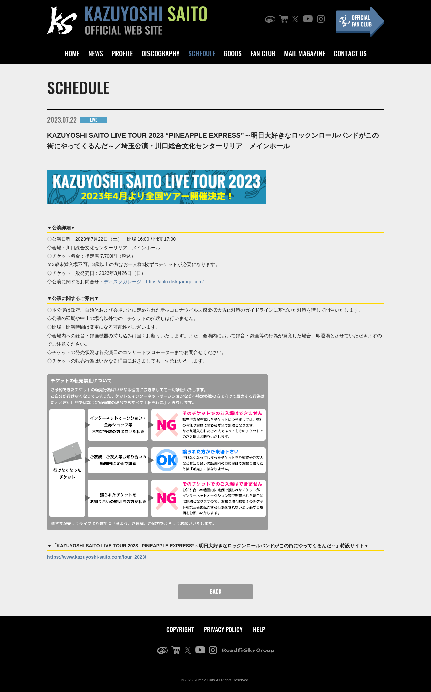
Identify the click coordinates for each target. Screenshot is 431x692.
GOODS (233, 53)
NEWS (95, 53)
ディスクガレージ (122, 281)
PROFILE (122, 53)
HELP (259, 629)
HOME (72, 53)
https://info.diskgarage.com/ (175, 281)
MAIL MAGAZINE (304, 53)
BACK (216, 591)
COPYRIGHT (180, 629)
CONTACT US (350, 53)
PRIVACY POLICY (223, 629)
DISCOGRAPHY (160, 53)
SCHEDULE (202, 53)
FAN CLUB (262, 53)
